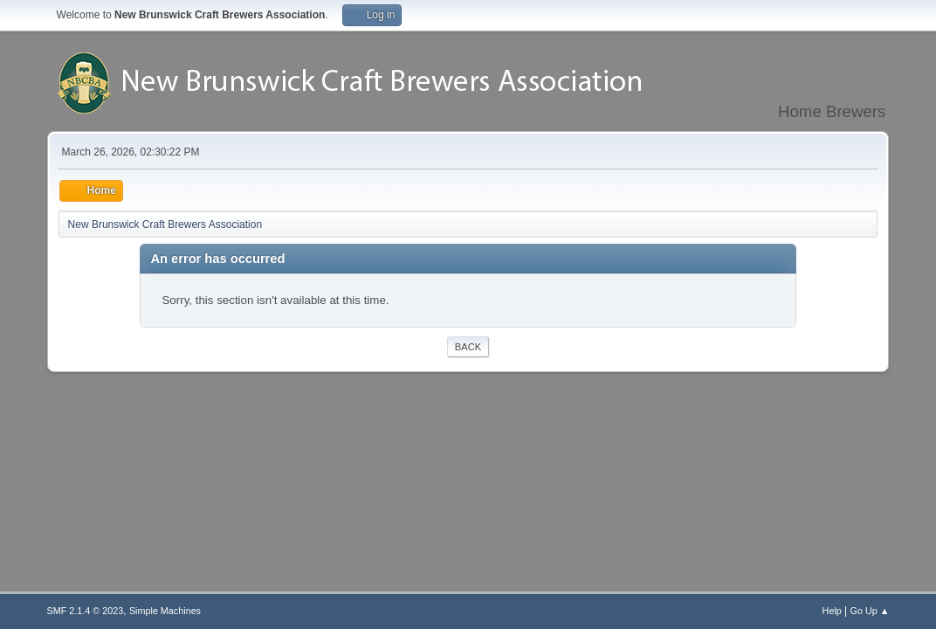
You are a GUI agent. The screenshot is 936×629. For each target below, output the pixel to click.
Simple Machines (165, 610)
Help (832, 610)
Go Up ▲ (870, 610)
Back (468, 347)
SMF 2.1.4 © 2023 (85, 610)
